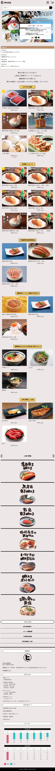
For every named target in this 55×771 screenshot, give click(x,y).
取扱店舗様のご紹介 (27, 641)
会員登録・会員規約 (8, 716)
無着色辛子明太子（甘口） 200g (36, 261)
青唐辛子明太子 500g (7, 261)
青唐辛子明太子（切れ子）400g (35, 108)
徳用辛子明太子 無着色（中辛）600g (10, 130)
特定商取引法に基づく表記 (10, 708)
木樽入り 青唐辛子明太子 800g (9, 314)
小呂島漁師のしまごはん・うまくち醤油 (37, 130)
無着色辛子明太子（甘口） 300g (10, 284)
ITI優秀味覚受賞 (27, 636)
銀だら (3, 443)
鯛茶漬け (4, 390)
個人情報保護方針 (8, 711)
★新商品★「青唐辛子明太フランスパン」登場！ (13, 61)
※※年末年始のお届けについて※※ (10, 52)
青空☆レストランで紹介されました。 (10, 66)
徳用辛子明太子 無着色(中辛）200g (10, 230)
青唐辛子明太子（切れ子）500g (9, 208)
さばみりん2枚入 (32, 420)
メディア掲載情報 (27, 631)
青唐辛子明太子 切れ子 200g (9, 337)
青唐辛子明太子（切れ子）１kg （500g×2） (40, 230)
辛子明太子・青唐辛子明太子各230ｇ (10, 108)
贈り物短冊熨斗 (27, 626)
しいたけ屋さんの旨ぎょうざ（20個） (37, 153)
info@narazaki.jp (7, 679)
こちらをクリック (8, 698)
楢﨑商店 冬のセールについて (8, 56)
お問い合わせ (7, 719)
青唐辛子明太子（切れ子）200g (9, 185)
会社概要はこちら (7, 670)
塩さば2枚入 (5, 420)
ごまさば (30, 367)
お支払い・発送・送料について (11, 713)
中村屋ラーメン (5, 367)
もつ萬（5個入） (6, 153)
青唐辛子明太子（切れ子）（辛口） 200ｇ (38, 185)
